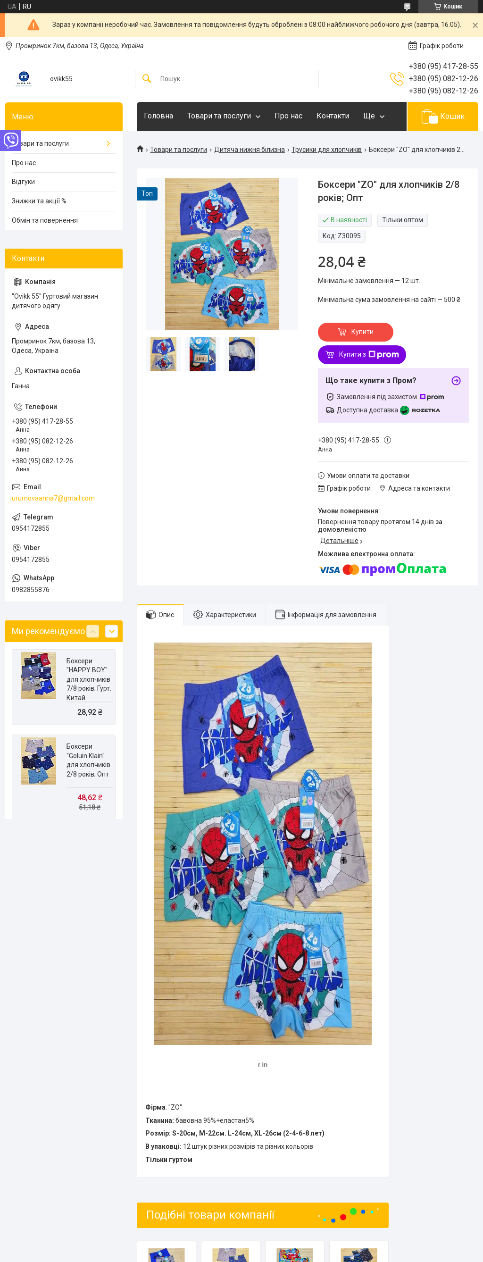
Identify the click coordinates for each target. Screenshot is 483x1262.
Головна (158, 115)
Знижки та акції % (39, 201)
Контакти (332, 115)
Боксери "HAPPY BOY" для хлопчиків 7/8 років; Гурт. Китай (89, 679)
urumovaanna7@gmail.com (53, 498)
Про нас (288, 115)
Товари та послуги (219, 115)
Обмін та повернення (45, 220)
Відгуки (23, 181)
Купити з (369, 355)
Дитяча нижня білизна (249, 149)
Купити (362, 331)
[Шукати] (146, 79)
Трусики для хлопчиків (326, 149)
